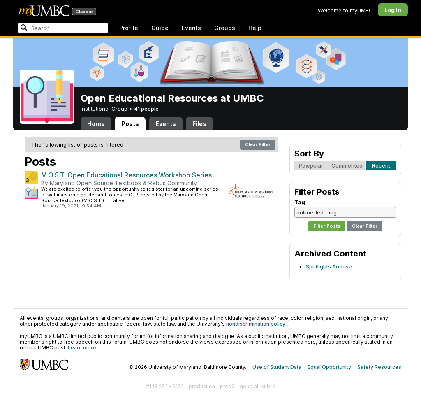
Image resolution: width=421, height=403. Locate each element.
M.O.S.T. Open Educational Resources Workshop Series (126, 175)
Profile (128, 27)
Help (254, 27)
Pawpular (311, 165)
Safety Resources (379, 367)
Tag (299, 202)
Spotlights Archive (329, 266)
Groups (224, 27)
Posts (130, 123)
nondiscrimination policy (255, 324)
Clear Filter (258, 144)
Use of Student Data (276, 367)
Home (96, 123)
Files (199, 123)
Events (191, 27)
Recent (381, 165)
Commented (347, 165)
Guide (160, 27)
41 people (146, 108)
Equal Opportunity (329, 367)
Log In (392, 10)
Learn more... (84, 348)
